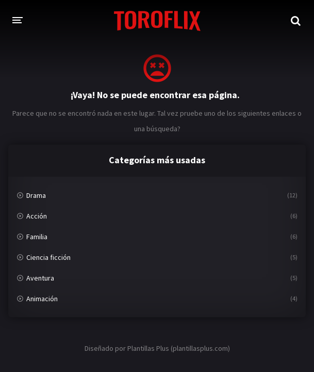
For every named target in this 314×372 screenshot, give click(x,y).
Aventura (40, 278)
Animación (42, 298)
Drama (36, 195)
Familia (36, 236)
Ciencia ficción (48, 257)
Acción (36, 216)
